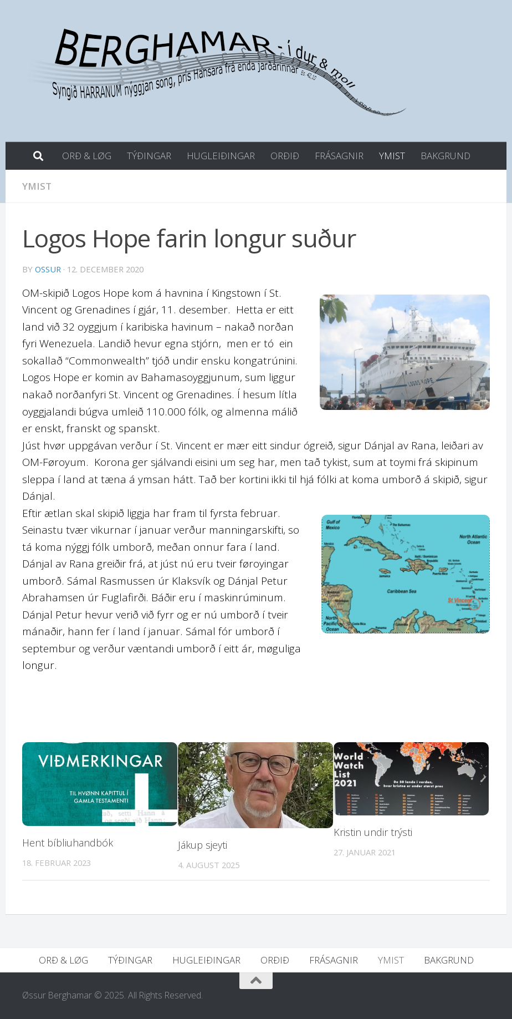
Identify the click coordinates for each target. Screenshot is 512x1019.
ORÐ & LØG (86, 155)
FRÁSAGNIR (339, 155)
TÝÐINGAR (149, 155)
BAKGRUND (445, 155)
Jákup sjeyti (202, 844)
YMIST (392, 155)
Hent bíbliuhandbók (67, 842)
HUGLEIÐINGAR (221, 155)
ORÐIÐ (284, 155)
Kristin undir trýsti (373, 832)
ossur (48, 269)
